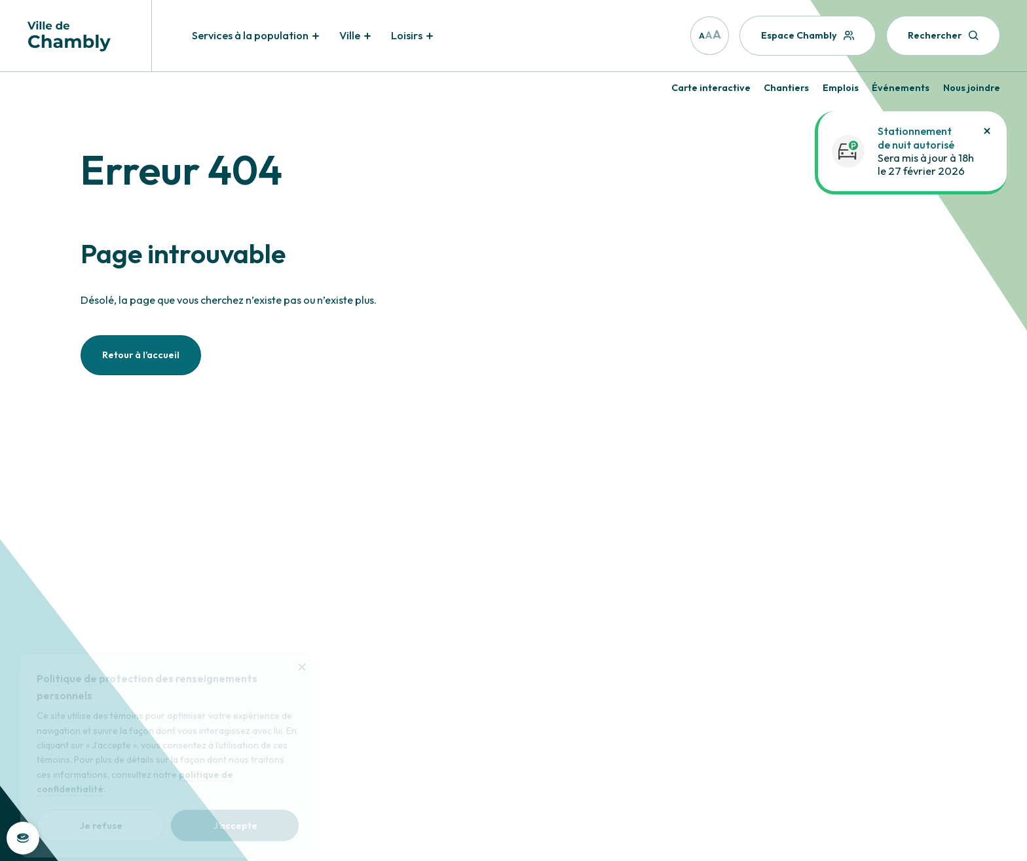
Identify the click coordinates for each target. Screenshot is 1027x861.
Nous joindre (971, 88)
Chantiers (786, 88)
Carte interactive (711, 88)
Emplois (841, 88)
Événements (900, 88)
